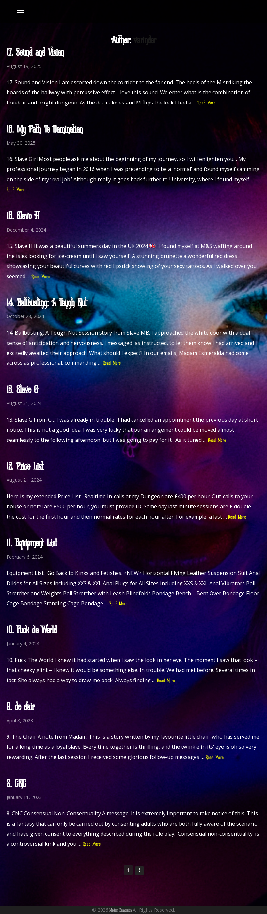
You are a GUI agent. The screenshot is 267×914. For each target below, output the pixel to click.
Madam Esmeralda (120, 910)
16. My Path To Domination (45, 130)
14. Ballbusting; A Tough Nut (47, 303)
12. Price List (25, 467)
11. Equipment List (32, 543)
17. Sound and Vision (35, 53)
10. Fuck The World (32, 630)
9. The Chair (20, 707)
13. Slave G (22, 390)
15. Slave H (23, 216)
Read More (206, 103)
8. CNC (16, 784)
